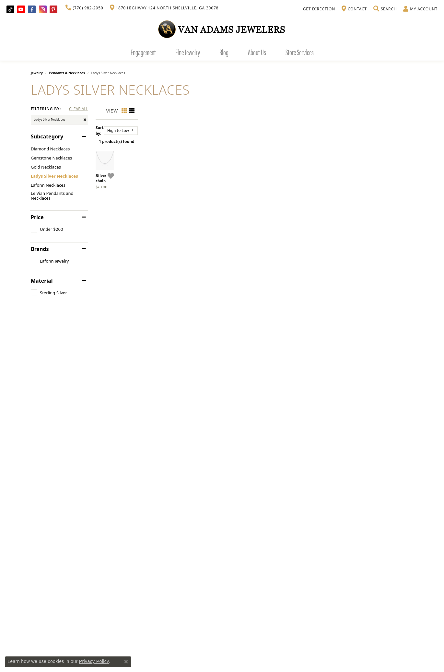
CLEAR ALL (78, 109)
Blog (223, 51)
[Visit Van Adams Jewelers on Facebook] (32, 9)
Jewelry (37, 73)
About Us (257, 51)
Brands (40, 249)
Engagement (143, 51)
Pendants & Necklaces (67, 73)
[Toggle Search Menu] (385, 9)
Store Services (300, 51)
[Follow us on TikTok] (10, 9)
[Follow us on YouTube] (21, 9)
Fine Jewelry (187, 51)
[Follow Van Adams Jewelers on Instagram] (43, 9)
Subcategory (47, 136)
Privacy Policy (94, 661)
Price (37, 217)
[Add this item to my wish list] (196, 257)
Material (42, 280)
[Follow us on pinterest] (53, 9)
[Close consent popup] (126, 662)
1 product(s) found (254, 138)
